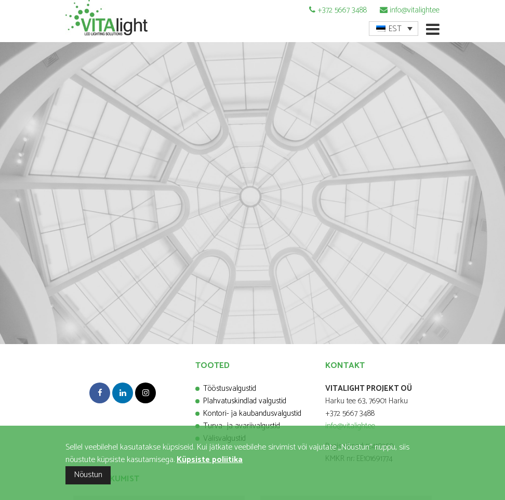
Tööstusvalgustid (229, 388)
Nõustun (88, 475)
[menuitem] (393, 28)
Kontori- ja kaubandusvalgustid (252, 413)
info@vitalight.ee (415, 10)
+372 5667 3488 (342, 10)
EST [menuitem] (395, 28)
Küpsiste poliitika (210, 460)
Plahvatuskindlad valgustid (244, 400)
